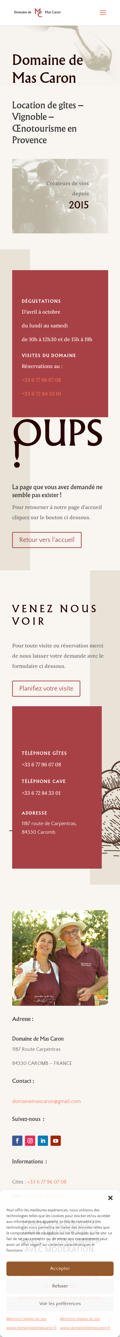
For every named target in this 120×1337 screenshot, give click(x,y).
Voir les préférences (60, 1303)
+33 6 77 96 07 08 (41, 380)
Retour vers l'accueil (47, 539)
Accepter (60, 1268)
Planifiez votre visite (46, 688)
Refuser (60, 1286)
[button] (110, 1198)
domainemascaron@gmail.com (46, 1101)
